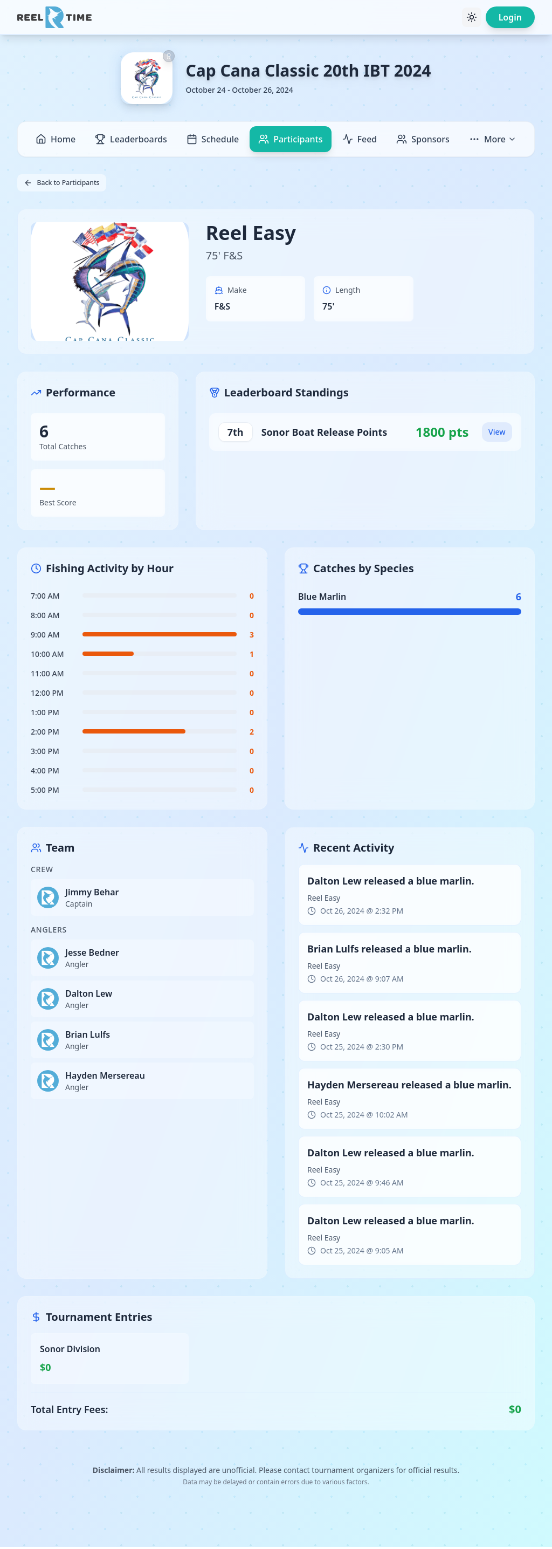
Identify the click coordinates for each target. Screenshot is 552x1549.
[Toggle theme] (471, 17)
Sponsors (423, 139)
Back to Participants (68, 184)
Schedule (213, 139)
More (492, 139)
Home (55, 139)
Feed (359, 139)
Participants (290, 139)
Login (510, 17)
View (495, 434)
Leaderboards (131, 139)
